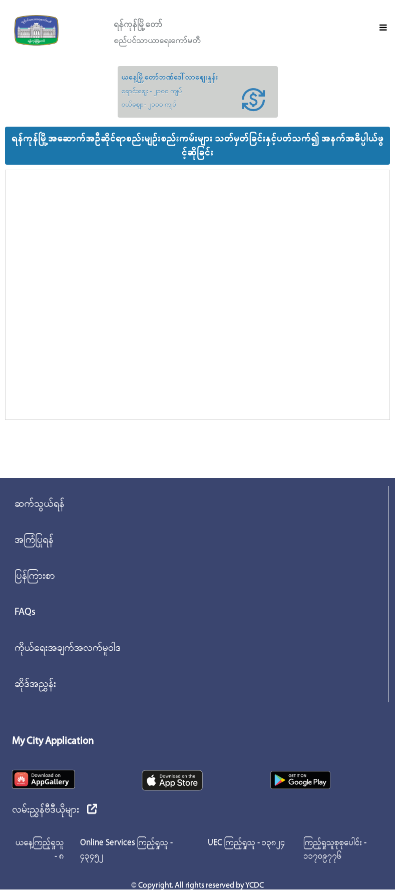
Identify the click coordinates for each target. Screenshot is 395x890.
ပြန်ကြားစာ (35, 576)
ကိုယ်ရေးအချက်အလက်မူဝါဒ (68, 648)
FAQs (25, 612)
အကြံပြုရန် (34, 540)
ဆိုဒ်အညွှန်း (35, 684)
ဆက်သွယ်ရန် (40, 504)
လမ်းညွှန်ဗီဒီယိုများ (54, 810)
